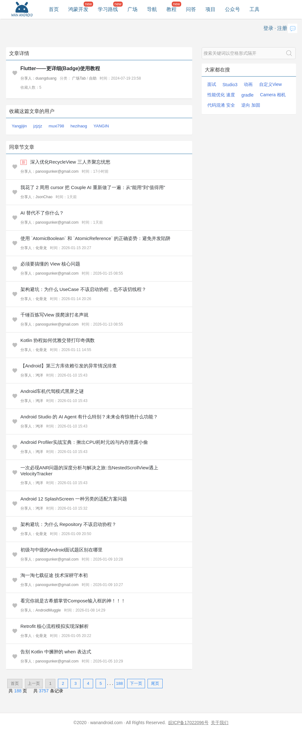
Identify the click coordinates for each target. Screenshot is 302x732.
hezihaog (78, 126)
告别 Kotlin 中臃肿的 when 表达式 (55, 651)
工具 (254, 9)
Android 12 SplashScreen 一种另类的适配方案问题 (73, 498)
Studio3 (229, 84)
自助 (93, 78)
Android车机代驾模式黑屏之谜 (52, 391)
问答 (191, 9)
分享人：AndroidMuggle (40, 610)
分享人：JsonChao (36, 197)
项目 (210, 9)
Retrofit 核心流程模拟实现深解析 (54, 626)
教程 (171, 9)
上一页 (34, 683)
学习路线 (108, 9)
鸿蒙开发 (78, 9)
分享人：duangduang (38, 78)
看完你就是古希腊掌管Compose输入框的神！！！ (73, 600)
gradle (247, 95)
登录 (268, 28)
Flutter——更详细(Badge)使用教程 (60, 68)
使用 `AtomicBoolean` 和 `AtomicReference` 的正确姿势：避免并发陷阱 (95, 238)
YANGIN (101, 126)
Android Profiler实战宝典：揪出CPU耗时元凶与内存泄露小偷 (84, 442)
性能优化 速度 (221, 94)
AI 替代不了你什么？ (42, 212)
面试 (211, 84)
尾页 (155, 683)
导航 (152, 9)
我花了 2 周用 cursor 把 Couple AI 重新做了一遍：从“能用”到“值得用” (92, 187)
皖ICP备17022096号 (188, 722)
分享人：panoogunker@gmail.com (49, 171)
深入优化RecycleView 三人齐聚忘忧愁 (70, 162)
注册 (282, 28)
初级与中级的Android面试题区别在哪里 (61, 549)
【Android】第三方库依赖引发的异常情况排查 (68, 365)
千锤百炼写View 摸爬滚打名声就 (54, 314)
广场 (132, 9)
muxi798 (56, 126)
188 (119, 683)
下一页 (136, 683)
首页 (54, 9)
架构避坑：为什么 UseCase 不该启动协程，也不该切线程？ (83, 289)
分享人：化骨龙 (33, 248)
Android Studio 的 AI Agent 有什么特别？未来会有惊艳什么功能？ (89, 416)
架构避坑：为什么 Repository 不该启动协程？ (68, 524)
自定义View (270, 84)
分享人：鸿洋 (31, 375)
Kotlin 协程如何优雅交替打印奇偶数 (57, 340)
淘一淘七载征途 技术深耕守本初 (54, 575)
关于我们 (219, 722)
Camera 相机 (273, 94)
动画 (248, 84)
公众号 (232, 9)
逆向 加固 (250, 105)
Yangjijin (19, 126)
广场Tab (79, 78)
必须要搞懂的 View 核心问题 (50, 263)
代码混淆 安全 (221, 105)
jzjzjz (37, 126)
